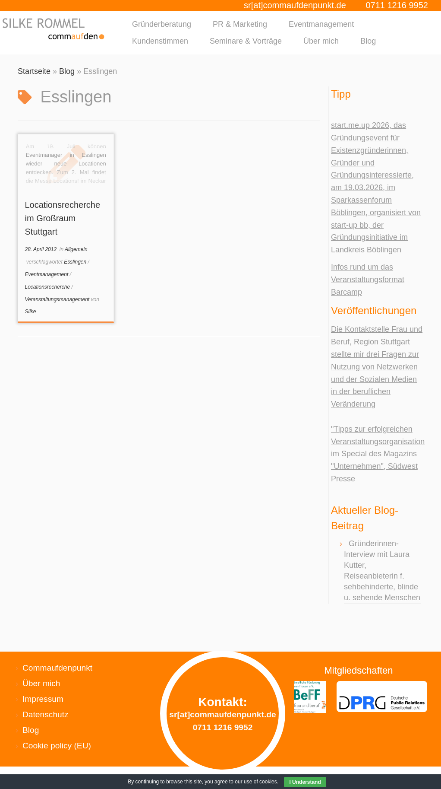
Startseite (34, 71)
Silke (30, 312)
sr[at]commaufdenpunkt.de (295, 5)
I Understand (305, 782)
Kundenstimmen (160, 41)
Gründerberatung (161, 24)
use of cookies (260, 782)
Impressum (42, 698)
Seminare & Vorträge (246, 41)
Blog (368, 41)
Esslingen (76, 262)
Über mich (321, 41)
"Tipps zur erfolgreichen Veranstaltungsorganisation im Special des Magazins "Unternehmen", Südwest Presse (378, 454)
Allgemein (76, 249)
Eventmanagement (321, 24)
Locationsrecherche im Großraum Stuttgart (62, 218)
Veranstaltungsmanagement (58, 299)
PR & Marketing (240, 24)
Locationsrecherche (48, 287)
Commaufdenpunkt (57, 667)
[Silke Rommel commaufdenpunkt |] (51, 28)
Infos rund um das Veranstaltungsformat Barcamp (367, 279)
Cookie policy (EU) (56, 745)
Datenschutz (45, 714)
